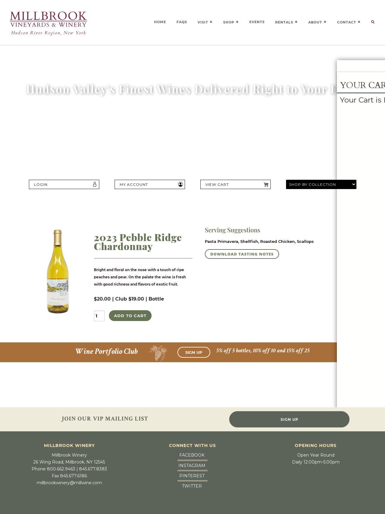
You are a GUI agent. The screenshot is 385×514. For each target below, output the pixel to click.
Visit (203, 21)
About (315, 21)
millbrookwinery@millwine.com (69, 481)
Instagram (191, 464)
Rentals (284, 21)
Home (160, 20)
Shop (228, 21)
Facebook (192, 454)
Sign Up (193, 350)
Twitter (192, 484)
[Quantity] (99, 316)
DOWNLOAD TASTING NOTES (242, 254)
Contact (346, 21)
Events (257, 20)
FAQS (182, 20)
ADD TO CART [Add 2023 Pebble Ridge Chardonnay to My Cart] (130, 315)
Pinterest (192, 474)
